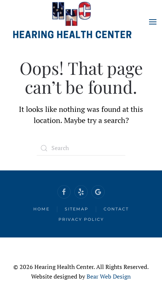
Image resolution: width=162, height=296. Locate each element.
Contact (116, 209)
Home (41, 209)
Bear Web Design (109, 276)
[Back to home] (72, 22)
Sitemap (76, 209)
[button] (152, 22)
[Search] (81, 148)
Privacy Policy (81, 219)
